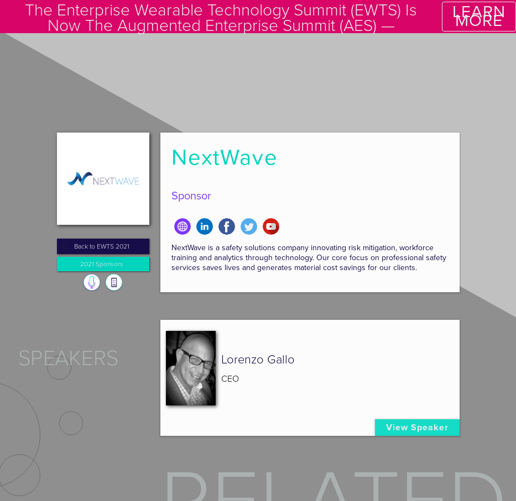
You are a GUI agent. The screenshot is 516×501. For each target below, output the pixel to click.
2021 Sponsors (101, 264)
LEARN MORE (478, 16)
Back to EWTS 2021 (101, 246)
